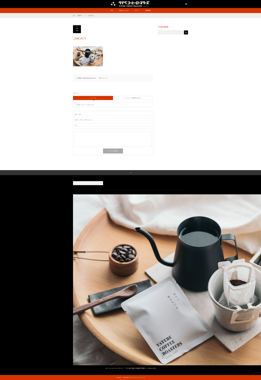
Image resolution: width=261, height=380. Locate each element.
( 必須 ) (78, 114)
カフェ (137, 10)
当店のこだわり (124, 10)
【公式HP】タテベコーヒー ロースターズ (134, 377)
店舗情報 (148, 10)
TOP (111, 10)
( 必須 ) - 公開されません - (83, 119)
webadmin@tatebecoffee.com (89, 78)
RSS (186, 3)
